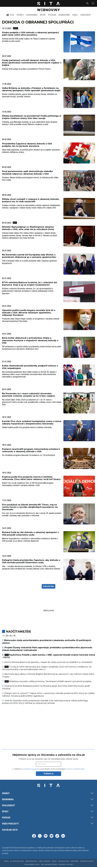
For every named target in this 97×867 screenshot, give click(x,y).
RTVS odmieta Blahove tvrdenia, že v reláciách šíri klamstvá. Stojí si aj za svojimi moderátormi (29, 283)
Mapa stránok (75, 861)
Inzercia (6, 861)
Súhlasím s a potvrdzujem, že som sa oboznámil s (48, 769)
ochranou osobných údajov (76, 769)
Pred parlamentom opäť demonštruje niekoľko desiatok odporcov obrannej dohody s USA (27, 172)
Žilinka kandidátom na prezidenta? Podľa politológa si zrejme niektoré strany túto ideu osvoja (31, 117)
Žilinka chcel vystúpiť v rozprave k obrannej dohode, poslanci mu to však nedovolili (30, 200)
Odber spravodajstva (31, 861)
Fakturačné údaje (63, 861)
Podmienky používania (86, 861)
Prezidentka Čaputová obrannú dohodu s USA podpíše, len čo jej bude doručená (27, 144)
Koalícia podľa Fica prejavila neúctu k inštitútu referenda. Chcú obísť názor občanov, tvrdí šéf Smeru (31, 478)
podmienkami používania (31, 769)
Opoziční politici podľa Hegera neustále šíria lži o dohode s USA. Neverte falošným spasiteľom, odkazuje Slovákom (28, 312)
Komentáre (64, 15)
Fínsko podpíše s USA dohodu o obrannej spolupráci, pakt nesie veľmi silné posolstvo (30, 33)
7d (14, 635)
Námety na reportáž (44, 861)
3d (10, 635)
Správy (20, 15)
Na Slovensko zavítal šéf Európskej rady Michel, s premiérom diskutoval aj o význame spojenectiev (29, 256)
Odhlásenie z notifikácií (66, 864)
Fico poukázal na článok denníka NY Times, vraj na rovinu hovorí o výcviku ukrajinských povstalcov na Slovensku (30, 507)
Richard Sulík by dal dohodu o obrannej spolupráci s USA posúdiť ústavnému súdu (30, 533)
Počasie (52, 15)
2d (7, 635)
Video (75, 15)
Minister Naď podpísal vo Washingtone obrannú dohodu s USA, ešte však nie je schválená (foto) (28, 228)
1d (3, 635)
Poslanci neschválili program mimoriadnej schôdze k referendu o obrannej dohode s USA (31, 450)
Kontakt (54, 861)
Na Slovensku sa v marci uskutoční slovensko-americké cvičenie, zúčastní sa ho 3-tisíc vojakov (28, 394)
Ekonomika (31, 15)
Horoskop (85, 15)
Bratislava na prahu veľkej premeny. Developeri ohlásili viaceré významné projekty (48, 681)
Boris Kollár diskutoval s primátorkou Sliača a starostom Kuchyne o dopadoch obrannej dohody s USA (30, 340)
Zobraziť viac (48, 586)
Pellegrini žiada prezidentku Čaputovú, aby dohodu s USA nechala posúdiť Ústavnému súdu (31, 561)
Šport (43, 15)
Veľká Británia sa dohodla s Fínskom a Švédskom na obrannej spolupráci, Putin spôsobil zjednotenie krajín (31, 89)
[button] (92, 3)
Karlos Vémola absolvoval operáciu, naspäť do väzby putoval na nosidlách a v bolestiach (48, 662)
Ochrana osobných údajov (31, 864)
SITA (10, 14)
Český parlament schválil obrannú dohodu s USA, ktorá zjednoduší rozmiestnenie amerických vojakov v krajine (31, 62)
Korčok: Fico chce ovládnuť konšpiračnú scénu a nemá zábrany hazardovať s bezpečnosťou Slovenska (31, 422)
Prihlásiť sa (48, 773)
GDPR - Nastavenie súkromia (49, 864)
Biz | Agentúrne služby (17, 861)
